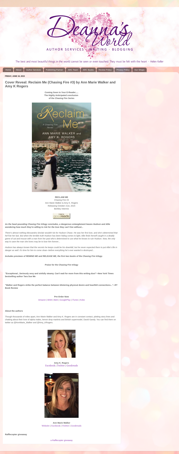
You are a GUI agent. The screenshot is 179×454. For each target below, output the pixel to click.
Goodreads (76, 425)
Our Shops (139, 70)
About (18, 70)
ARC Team (73, 70)
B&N (56, 300)
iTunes (75, 300)
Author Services (33, 70)
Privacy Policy (122, 70)
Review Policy (105, 70)
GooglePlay (65, 300)
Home (8, 70)
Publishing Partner (54, 70)
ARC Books (88, 70)
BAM (50, 300)
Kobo (82, 300)
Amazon (42, 300)
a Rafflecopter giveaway (61, 440)
